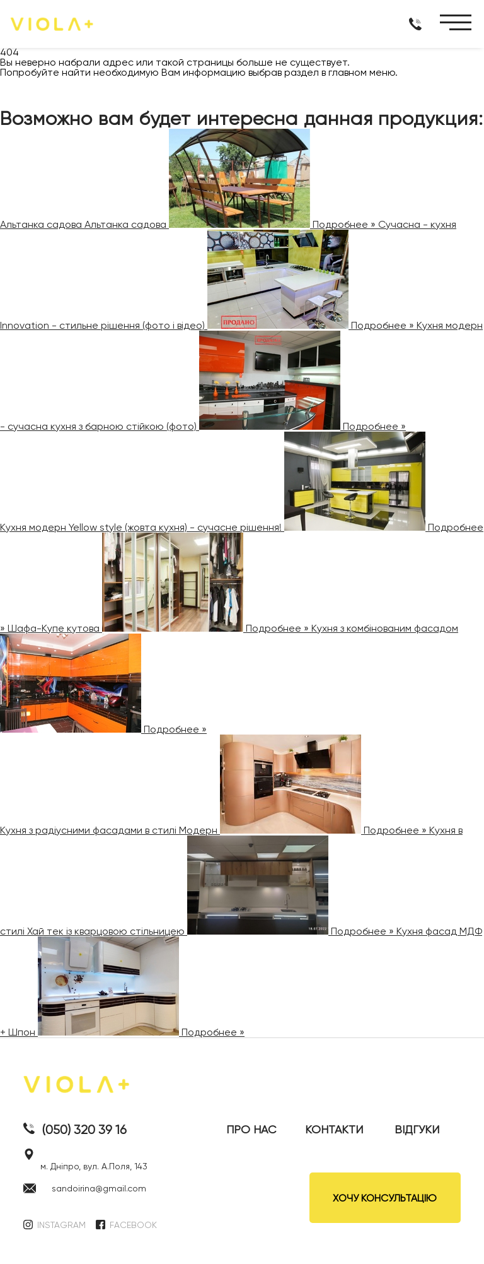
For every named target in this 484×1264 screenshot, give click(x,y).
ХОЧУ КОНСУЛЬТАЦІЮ (385, 1198)
